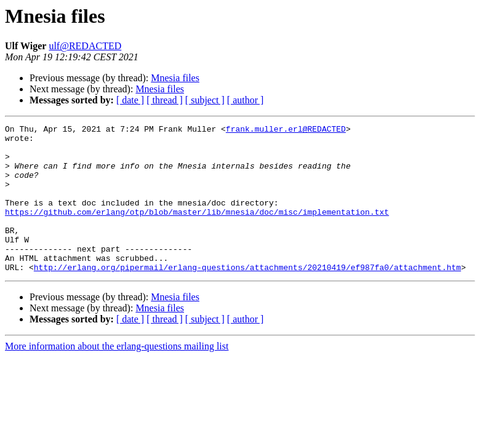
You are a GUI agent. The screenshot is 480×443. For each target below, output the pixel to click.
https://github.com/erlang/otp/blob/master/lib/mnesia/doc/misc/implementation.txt (197, 230)
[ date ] (130, 100)
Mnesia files (175, 78)
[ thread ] (164, 100)
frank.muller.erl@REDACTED (286, 130)
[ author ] (245, 100)
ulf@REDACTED (85, 46)
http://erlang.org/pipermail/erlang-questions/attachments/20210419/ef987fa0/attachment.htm (247, 296)
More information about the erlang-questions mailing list (116, 375)
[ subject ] (205, 100)
